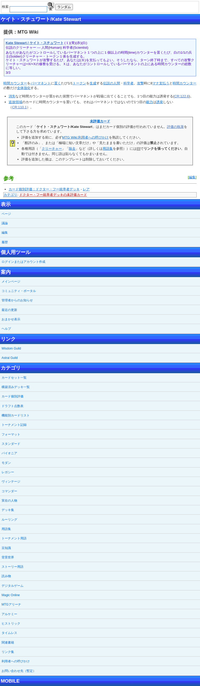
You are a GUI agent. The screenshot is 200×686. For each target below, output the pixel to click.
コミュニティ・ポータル (19, 291)
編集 (192, 177)
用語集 (108, 149)
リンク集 (8, 652)
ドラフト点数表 (12, 406)
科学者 (128, 83)
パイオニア (9, 453)
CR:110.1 (19, 107)
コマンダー (9, 491)
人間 (116, 83)
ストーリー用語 (12, 567)
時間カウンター (15, 83)
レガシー (8, 472)
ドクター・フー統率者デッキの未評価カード (53, 195)
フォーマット (11, 434)
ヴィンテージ (11, 481)
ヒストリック (11, 623)
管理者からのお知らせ (17, 300)
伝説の (108, 83)
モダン (6, 463)
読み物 (6, 576)
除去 (72, 149)
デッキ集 (8, 510)
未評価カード (100, 121)
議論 (5, 223)
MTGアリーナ (11, 604)
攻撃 (140, 83)
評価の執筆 (175, 127)
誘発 (159, 102)
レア (86, 189)
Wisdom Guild (11, 348)
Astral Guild (10, 358)
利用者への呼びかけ (16, 661)
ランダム (64, 7)
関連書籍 (8, 642)
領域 (18, 102)
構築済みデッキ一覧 (16, 387)
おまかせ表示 (11, 319)
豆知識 (6, 548)
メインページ (11, 281)
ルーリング (9, 519)
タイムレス (9, 633)
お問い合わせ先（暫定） (19, 671)
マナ (155, 83)
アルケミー (9, 614)
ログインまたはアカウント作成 (23, 262)
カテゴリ (10, 195)
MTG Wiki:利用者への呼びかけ (85, 137)
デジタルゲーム (12, 586)
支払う (164, 83)
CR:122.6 (181, 96)
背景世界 (8, 557)
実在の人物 (9, 500)
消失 (12, 96)
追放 (12, 102)
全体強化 (23, 88)
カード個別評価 (12, 396)
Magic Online (11, 595)
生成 (93, 83)
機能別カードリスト (16, 415)
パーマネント (40, 83)
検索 (50, 5)
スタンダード (11, 444)
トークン (79, 83)
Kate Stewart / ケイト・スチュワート (35, 43)
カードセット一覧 (14, 377)
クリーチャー (52, 149)
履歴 (5, 242)
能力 (149, 102)
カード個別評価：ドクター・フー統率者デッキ (44, 189)
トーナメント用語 (14, 538)
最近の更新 (9, 310)
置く (57, 83)
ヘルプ (6, 328)
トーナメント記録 (14, 425)
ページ (6, 214)
